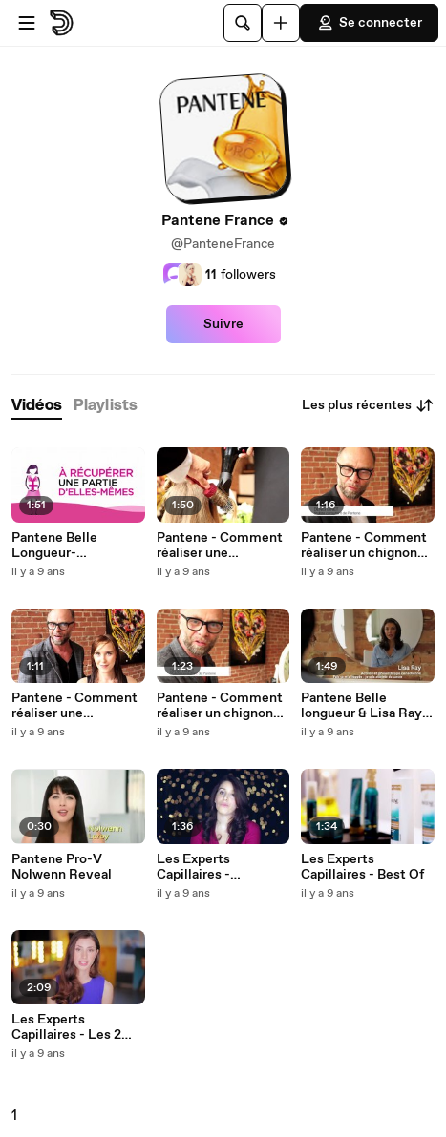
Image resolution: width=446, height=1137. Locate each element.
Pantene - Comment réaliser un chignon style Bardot (364, 545)
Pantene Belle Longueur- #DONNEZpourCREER (76, 545)
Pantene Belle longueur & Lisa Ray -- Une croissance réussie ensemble (366, 706)
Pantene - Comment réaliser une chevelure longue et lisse (74, 706)
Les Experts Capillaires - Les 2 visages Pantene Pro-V (76, 1027)
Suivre (223, 324)
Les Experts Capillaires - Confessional (197, 867)
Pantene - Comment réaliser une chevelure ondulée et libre (222, 545)
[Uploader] (281, 23)
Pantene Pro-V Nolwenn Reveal (61, 867)
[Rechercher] (242, 23)
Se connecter (369, 22)
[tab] (36, 406)
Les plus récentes (368, 405)
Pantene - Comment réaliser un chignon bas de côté (220, 706)
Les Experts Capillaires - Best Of (362, 867)
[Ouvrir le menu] (26, 23)
